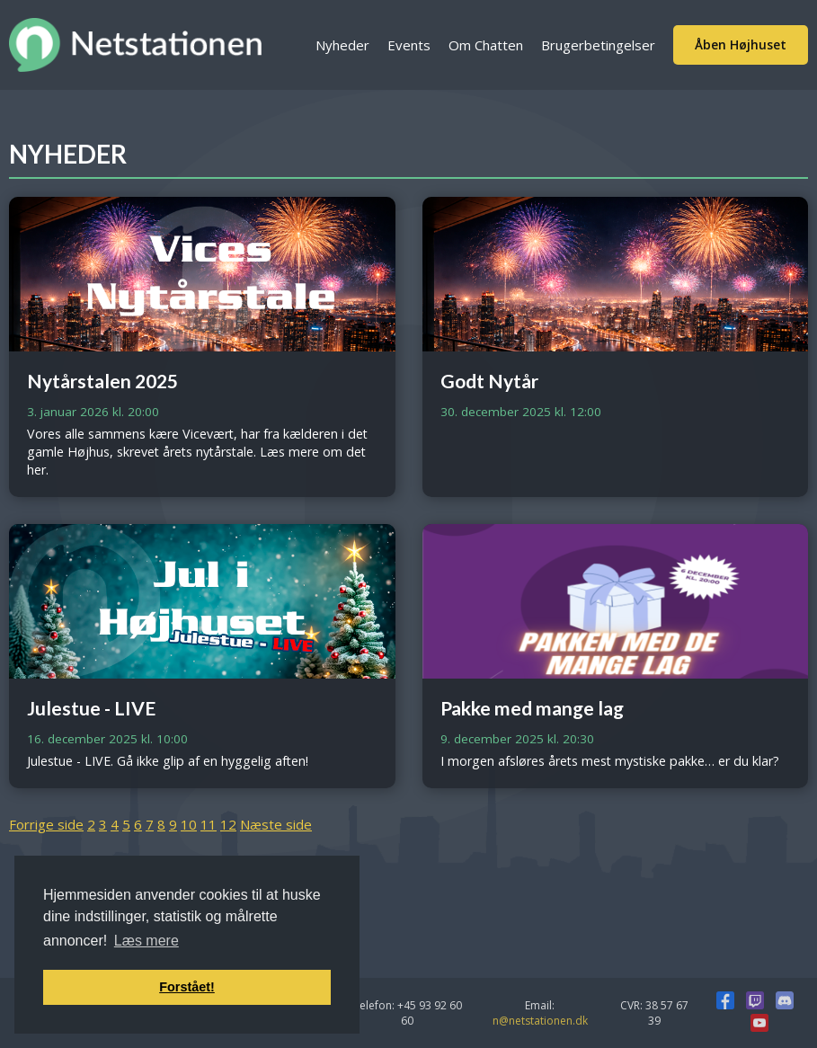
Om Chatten (485, 45)
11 (208, 824)
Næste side (276, 824)
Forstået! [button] (187, 987)
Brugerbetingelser (598, 45)
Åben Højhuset (740, 44)
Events (409, 45)
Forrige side (46, 824)
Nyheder (342, 45)
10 (189, 824)
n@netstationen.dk (540, 1020)
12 (228, 824)
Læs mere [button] (146, 940)
